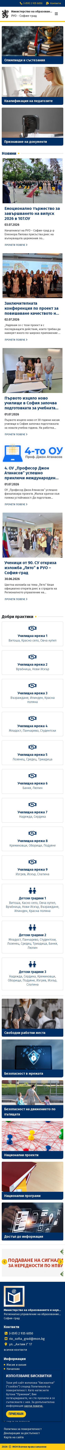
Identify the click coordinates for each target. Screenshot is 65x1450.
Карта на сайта (14, 1437)
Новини (9, 153)
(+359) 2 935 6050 (30, 3)
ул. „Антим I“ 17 (18, 1344)
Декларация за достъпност (22, 1433)
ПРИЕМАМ (16, 1414)
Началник (13, 1369)
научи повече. (33, 1406)
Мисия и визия (16, 1364)
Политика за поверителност (23, 1429)
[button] (60, 1261)
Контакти (53, 3)
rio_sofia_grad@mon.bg (24, 1339)
